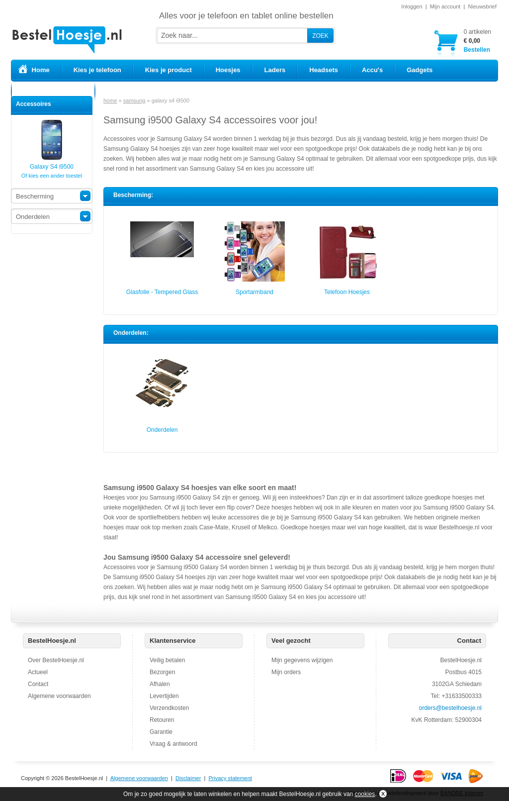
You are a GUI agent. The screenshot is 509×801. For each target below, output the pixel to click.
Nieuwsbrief (482, 6)
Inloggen (411, 6)
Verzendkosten (169, 707)
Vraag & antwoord (173, 743)
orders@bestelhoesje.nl (450, 707)
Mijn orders (286, 672)
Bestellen (477, 40)
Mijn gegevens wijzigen (302, 660)
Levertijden (164, 696)
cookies (365, 794)
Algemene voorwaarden (59, 696)
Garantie (161, 731)
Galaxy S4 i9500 (52, 163)
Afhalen (160, 684)
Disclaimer (188, 778)
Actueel (38, 672)
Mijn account (445, 6)
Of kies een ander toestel (51, 176)
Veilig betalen (167, 660)
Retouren (162, 719)
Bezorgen (162, 672)
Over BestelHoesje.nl (56, 660)
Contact (38, 684)
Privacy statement (230, 778)
